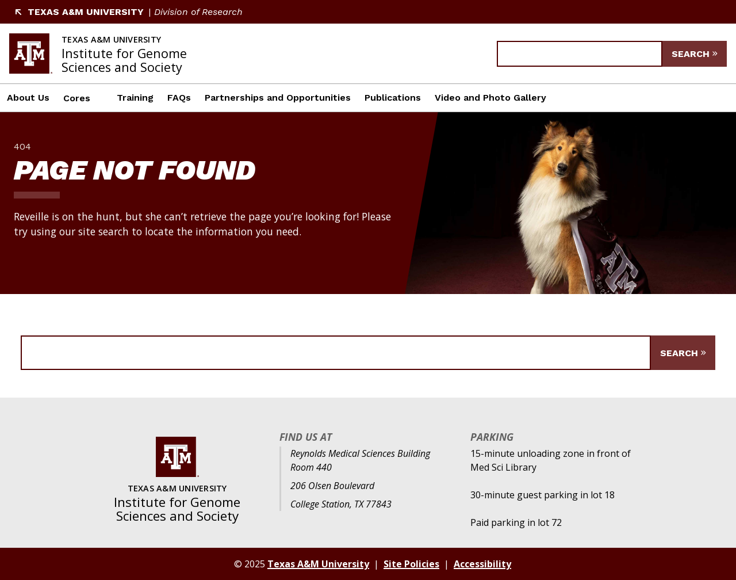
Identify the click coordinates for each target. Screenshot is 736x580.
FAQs (179, 97)
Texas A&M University (79, 11)
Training (135, 97)
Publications (393, 97)
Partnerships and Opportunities (278, 97)
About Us (28, 97)
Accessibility (482, 564)
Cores (76, 98)
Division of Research (198, 11)
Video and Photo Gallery (490, 97)
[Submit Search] (694, 54)
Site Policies (411, 564)
